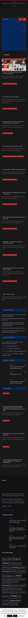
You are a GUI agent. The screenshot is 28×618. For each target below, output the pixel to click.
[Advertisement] (14, 39)
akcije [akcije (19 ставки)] (10, 563)
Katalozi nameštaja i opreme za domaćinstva (13, 62)
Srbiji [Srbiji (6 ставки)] (19, 600)
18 (25, 376)
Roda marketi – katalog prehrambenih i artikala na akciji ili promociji (13, 126)
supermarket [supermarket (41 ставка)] (15, 604)
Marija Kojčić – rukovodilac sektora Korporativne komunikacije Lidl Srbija (17, 542)
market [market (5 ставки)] (13, 579)
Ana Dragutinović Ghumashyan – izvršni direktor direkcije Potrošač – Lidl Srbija (17, 533)
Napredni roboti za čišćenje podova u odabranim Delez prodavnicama (12, 346)
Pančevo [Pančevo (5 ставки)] (13, 589)
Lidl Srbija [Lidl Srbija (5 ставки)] (18, 575)
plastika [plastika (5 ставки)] (18, 589)
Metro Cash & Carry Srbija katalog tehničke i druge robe (14, 197)
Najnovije (12, 364)
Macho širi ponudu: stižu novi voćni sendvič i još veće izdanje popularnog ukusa (14, 3)
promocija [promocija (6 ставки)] (10, 595)
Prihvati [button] (9, 616)
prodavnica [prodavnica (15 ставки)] (11, 592)
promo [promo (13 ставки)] (5, 596)
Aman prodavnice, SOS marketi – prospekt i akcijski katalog (17, 385)
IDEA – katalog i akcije (9, 298)
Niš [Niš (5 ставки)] (7, 585)
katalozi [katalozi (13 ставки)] (23, 571)
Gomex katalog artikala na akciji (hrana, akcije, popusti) (13, 272)
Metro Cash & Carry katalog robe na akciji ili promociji (14, 221)
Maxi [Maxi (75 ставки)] (18, 579)
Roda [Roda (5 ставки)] (8, 600)
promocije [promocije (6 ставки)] (16, 595)
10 (25, 383)
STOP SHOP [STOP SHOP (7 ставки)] (5, 604)
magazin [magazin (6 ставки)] (23, 575)
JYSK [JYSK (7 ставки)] (10, 571)
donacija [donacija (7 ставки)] (12, 567)
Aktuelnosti (6, 397)
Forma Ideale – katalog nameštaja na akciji (14, 173)
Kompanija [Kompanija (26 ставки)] (7, 575)
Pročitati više (21, 616)
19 (25, 368)
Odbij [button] (15, 616)
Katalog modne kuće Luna (13, 349)
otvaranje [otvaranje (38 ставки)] (6, 589)
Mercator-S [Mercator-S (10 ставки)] (11, 583)
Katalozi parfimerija (7, 136)
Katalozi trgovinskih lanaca (9, 87)
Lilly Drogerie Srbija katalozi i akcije (13, 150)
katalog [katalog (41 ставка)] (16, 571)
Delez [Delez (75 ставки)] (5, 566)
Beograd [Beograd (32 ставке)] (16, 562)
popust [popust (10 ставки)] (23, 589)
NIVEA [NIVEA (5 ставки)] (4, 585)
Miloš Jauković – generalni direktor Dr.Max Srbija (17, 550)
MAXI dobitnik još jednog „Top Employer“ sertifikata (13, 331)
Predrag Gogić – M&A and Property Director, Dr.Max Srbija (17, 525)
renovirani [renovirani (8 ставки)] (22, 596)
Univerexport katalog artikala (11, 100)
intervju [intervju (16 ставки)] (5, 571)
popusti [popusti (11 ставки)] (5, 592)
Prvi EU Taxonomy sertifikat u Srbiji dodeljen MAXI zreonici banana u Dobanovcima (13, 335)
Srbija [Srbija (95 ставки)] (14, 599)
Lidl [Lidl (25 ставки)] (13, 575)
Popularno (5, 364)
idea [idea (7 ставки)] (21, 567)
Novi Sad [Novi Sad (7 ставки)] (11, 585)
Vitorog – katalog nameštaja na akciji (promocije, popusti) (13, 76)
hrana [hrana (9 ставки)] (16, 567)
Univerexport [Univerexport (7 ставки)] (5, 607)
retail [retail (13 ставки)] (4, 600)
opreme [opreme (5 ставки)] (16, 585)
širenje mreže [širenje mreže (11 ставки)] (14, 607)
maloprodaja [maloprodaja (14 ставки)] (6, 579)
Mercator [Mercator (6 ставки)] (4, 583)
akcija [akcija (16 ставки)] (4, 563)
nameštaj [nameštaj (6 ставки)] (17, 583)
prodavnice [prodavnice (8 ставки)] (19, 592)
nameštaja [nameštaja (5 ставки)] (23, 583)
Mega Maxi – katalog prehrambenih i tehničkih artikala (13, 246)
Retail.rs (3, 349)
